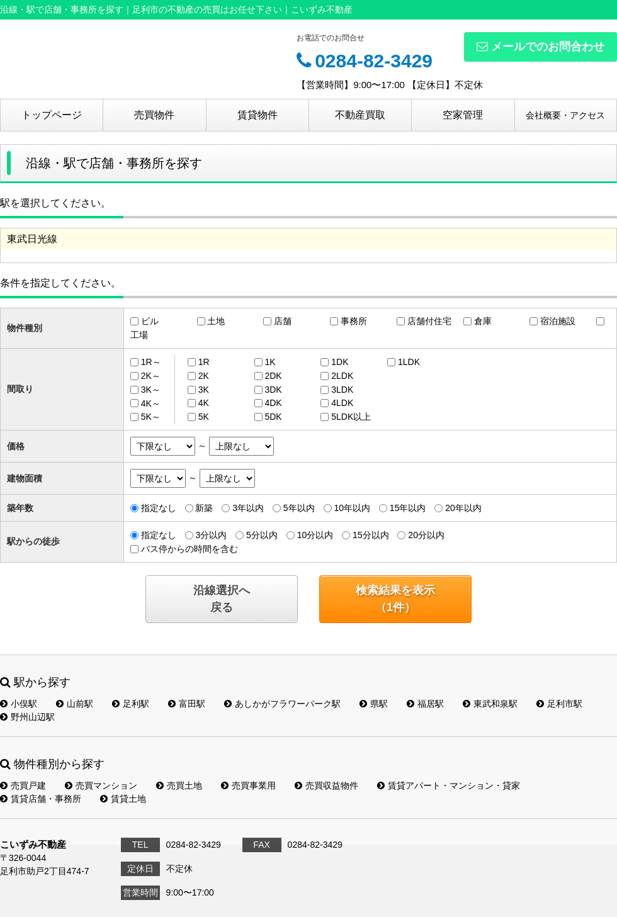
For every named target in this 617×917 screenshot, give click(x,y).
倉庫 (483, 321)
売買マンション (101, 785)
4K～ (151, 403)
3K (203, 390)
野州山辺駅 (27, 717)
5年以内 (299, 508)
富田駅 (186, 704)
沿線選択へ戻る (221, 599)
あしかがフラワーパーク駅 (282, 704)
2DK (272, 376)
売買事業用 (248, 785)
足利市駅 (559, 704)
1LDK (409, 362)
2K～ (151, 376)
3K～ (151, 390)
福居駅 (425, 704)
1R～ (151, 362)
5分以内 (262, 535)
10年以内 (352, 508)
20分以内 (426, 535)
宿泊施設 (557, 321)
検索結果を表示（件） (395, 599)
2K (203, 376)
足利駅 (130, 704)
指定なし (158, 508)
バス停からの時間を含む (189, 549)
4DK (272, 403)
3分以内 (211, 535)
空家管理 (463, 115)
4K (203, 403)
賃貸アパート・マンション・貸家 (448, 785)
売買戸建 (23, 785)
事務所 (354, 321)
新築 (204, 508)
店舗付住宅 (429, 321)
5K (203, 417)
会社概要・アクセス (565, 115)
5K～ (151, 417)
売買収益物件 (326, 785)
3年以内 (248, 508)
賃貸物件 (257, 115)
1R (204, 362)
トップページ (51, 115)
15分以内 (371, 535)
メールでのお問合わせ (540, 46)
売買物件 (154, 115)
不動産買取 (360, 115)
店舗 (283, 321)
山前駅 (74, 704)
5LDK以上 (351, 417)
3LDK (342, 390)
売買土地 (179, 785)
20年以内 (463, 508)
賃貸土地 (123, 799)
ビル (150, 321)
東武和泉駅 (490, 704)
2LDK (342, 376)
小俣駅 (18, 704)
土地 (216, 321)
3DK (272, 390)
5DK (272, 417)
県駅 (373, 704)
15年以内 (408, 508)
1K (269, 362)
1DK (339, 362)
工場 (139, 335)
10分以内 (315, 535)
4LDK (342, 403)
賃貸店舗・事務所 (40, 799)
